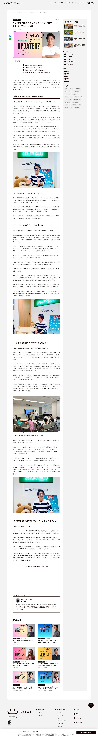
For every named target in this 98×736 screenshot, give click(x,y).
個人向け (41, 712)
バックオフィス (69, 96)
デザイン (75, 94)
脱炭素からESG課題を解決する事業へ (33, 65)
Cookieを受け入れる (86, 726)
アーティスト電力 (77, 91)
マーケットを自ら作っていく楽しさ (32, 67)
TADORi (78, 88)
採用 (71, 107)
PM (66, 88)
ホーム (14, 12)
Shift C (71, 88)
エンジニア (68, 94)
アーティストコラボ (62, 720)
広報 (67, 107)
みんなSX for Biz (79, 96)
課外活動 (77, 107)
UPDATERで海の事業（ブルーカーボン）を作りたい (36, 72)
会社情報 (59, 712)
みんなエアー (68, 99)
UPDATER (68, 91)
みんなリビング (77, 99)
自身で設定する (22, 733)
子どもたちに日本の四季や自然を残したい (34, 70)
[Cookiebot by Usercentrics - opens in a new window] (9, 733)
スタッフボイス (16, 19)
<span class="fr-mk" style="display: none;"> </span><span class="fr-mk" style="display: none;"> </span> (36, 577)
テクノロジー (60, 715)
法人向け (41, 715)
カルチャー (60, 718)
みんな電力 (16, 29)
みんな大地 (68, 102)
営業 (21, 29)
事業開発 (74, 104)
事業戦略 (67, 104)
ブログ (17, 12)
